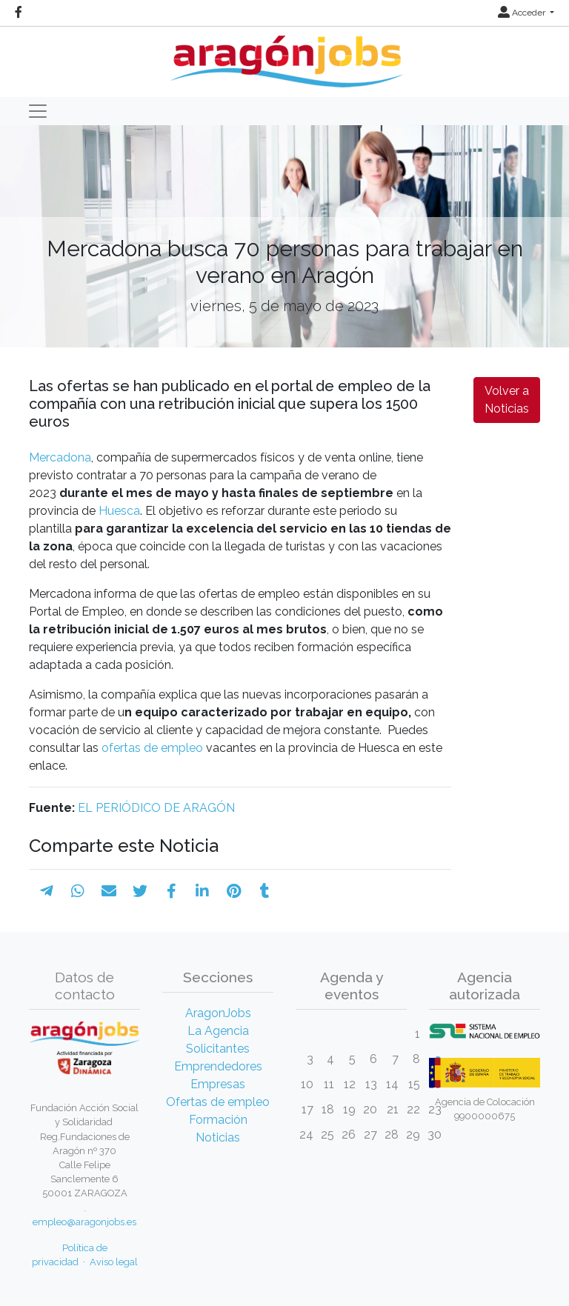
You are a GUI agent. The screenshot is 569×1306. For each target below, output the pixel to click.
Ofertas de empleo (218, 1102)
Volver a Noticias (507, 400)
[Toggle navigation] (38, 111)
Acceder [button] (523, 12)
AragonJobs (218, 1013)
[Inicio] (285, 56)
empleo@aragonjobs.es (84, 1221)
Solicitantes (218, 1049)
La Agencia (218, 1031)
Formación (218, 1120)
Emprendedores (218, 1066)
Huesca (118, 511)
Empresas (217, 1084)
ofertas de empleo (154, 748)
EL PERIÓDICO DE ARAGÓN (156, 808)
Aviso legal (114, 1261)
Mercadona (60, 457)
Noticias (218, 1137)
